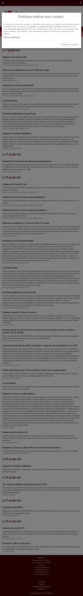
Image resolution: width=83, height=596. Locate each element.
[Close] (78, 15)
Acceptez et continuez (69, 44)
